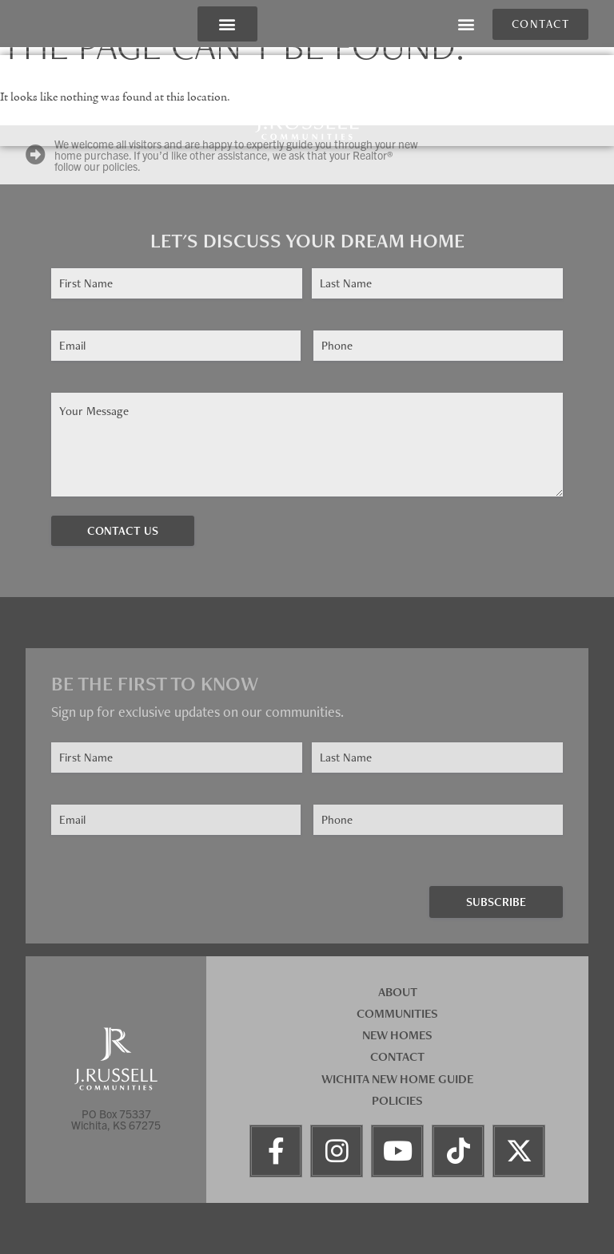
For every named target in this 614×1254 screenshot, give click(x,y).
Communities (397, 1013)
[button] (227, 24)
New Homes (397, 1035)
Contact (397, 1056)
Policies (397, 1100)
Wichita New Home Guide (397, 1078)
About (397, 991)
